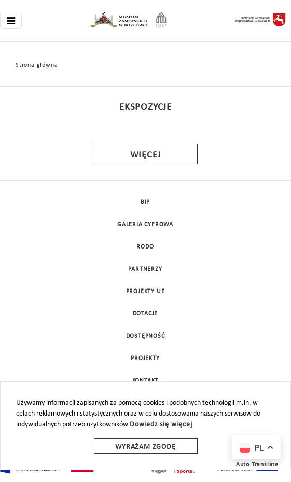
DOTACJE (145, 314)
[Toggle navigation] (11, 21)
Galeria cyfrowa (145, 225)
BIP (145, 202)
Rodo (145, 247)
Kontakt (145, 381)
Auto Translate (257, 465)
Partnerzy (145, 269)
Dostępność (145, 336)
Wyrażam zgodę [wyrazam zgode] (145, 447)
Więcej (145, 155)
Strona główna (37, 65)
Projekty (145, 358)
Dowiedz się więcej (161, 425)
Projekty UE (145, 291)
